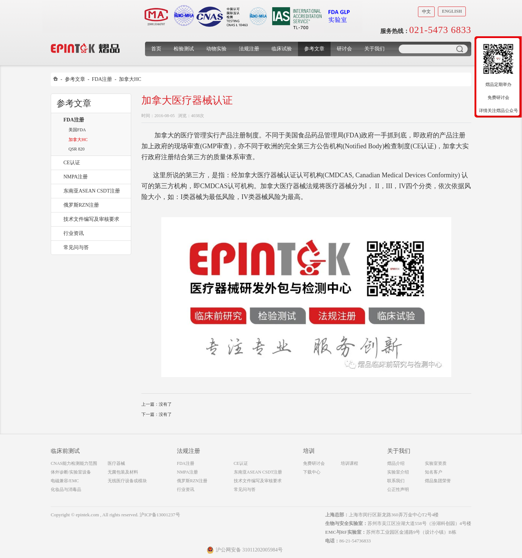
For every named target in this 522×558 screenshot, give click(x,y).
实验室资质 (436, 463)
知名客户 (433, 472)
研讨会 (344, 48)
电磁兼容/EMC (65, 480)
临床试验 (282, 48)
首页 (156, 48)
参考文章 (314, 48)
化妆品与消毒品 (66, 489)
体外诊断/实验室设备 (71, 472)
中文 (426, 11)
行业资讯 (73, 233)
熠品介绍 (396, 463)
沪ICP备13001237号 (160, 514)
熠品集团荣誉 (438, 480)
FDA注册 (102, 79)
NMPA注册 (75, 176)
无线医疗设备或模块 (127, 480)
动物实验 (216, 48)
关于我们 (374, 48)
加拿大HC (130, 79)
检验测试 (184, 48)
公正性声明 (398, 489)
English (452, 11)
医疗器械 (116, 463)
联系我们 (396, 480)
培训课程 (349, 463)
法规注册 (249, 48)
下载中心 (311, 472)
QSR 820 (76, 149)
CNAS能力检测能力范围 (74, 463)
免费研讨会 (314, 463)
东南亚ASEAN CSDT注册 (91, 191)
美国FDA (77, 129)
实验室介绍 (398, 472)
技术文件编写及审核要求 (91, 219)
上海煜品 (85, 37)
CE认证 (71, 162)
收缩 (470, 82)
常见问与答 (76, 247)
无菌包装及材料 (123, 472)
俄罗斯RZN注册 (81, 205)
